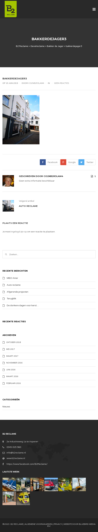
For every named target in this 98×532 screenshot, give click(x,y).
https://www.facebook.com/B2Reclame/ (27, 464)
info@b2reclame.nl (16, 452)
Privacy (58, 524)
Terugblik (11, 298)
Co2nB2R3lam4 (53, 176)
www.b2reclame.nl (16, 458)
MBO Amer (12, 278)
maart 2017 (12, 356)
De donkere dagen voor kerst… (23, 305)
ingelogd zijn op (19, 231)
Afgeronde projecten (17, 291)
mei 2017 (10, 349)
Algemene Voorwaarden (38, 524)
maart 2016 (12, 376)
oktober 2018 (13, 342)
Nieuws (6, 406)
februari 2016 (13, 383)
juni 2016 (10, 370)
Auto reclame (14, 285)
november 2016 (14, 363)
